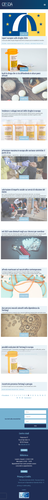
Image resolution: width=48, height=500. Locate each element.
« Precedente (5, 395)
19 (19, 398)
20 (22, 398)
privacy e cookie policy (24, 485)
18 (17, 398)
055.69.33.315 (25, 444)
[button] (44, 4)
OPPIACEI (27, 43)
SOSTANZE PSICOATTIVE (37, 43)
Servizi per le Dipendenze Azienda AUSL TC (31, 482)
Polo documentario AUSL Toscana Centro (31, 480)
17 (45, 395)
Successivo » (28, 398)
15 (40, 395)
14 (37, 395)
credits (24, 490)
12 (33, 395)
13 (35, 395)
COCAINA (4, 43)
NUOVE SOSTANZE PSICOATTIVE (15, 43)
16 (42, 395)
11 (30, 395)
